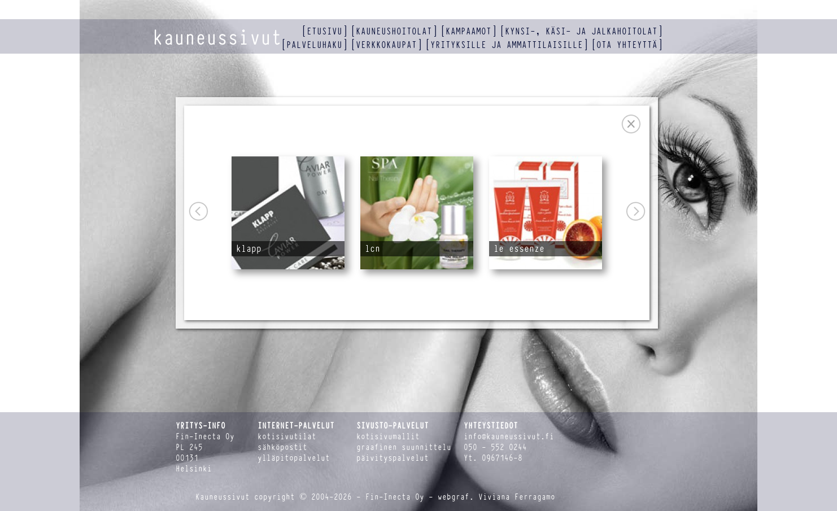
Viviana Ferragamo (516, 497)
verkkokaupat (386, 45)
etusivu (324, 31)
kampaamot (468, 31)
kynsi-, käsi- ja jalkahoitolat (581, 31)
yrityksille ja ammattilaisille (506, 45)
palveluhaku (314, 45)
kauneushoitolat (394, 31)
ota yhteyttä (626, 45)
